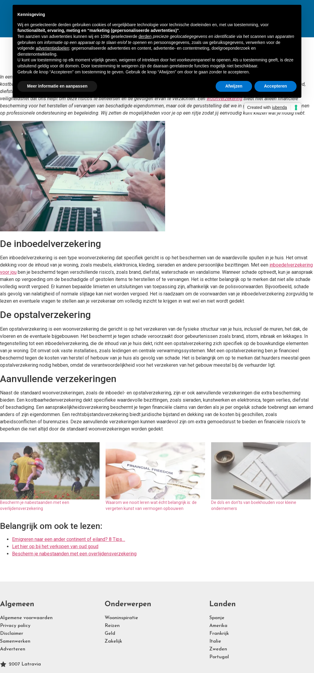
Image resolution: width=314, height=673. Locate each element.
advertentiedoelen (52, 48)
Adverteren (12, 649)
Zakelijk (113, 641)
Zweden (218, 649)
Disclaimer (11, 633)
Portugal (219, 657)
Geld (110, 633)
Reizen (112, 625)
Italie (215, 641)
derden (145, 36)
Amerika (218, 625)
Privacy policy (15, 625)
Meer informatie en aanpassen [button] (57, 86)
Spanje (216, 618)
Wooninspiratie (121, 618)
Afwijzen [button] (233, 86)
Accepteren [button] (275, 86)
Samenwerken (15, 641)
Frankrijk (219, 633)
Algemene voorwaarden (26, 618)
